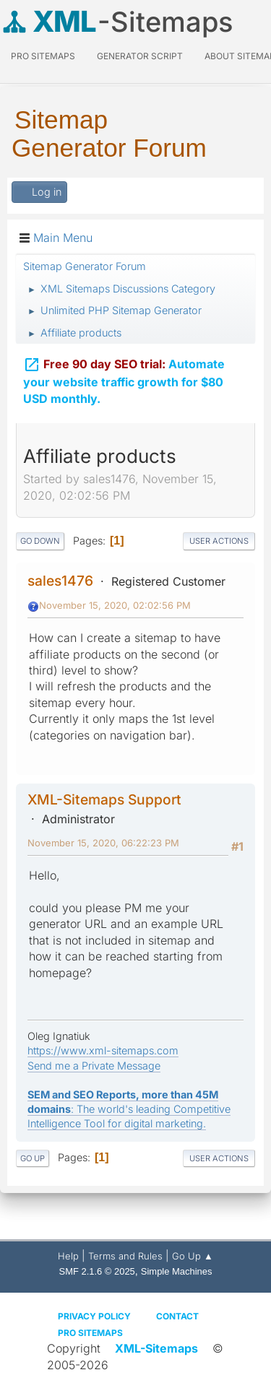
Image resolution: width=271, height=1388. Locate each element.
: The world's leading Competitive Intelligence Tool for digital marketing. (129, 1108)
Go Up (32, 1158)
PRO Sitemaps (43, 56)
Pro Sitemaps (90, 1332)
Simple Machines (176, 1271)
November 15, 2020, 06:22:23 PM (103, 843)
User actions (219, 541)
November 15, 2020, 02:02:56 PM (115, 605)
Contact (177, 1316)
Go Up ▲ (192, 1256)
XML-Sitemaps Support (104, 799)
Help (68, 1256)
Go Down (40, 541)
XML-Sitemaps (156, 1348)
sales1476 (60, 580)
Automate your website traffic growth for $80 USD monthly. (124, 379)
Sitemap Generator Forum (109, 133)
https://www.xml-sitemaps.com (102, 1050)
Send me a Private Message (93, 1065)
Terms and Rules (125, 1256)
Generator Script (140, 56)
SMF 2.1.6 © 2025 (97, 1271)
